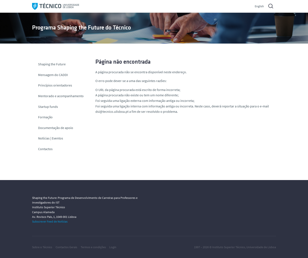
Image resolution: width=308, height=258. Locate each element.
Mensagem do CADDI (53, 75)
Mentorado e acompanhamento (61, 96)
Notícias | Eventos (50, 138)
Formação (45, 117)
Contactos (45, 149)
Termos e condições (93, 247)
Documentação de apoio (55, 128)
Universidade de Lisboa (261, 247)
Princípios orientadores (55, 85)
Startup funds (48, 106)
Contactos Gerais (66, 247)
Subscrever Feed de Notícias (50, 221)
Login (112, 247)
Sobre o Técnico (42, 247)
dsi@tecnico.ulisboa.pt (112, 111)
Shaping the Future (52, 64)
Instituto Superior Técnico (228, 247)
